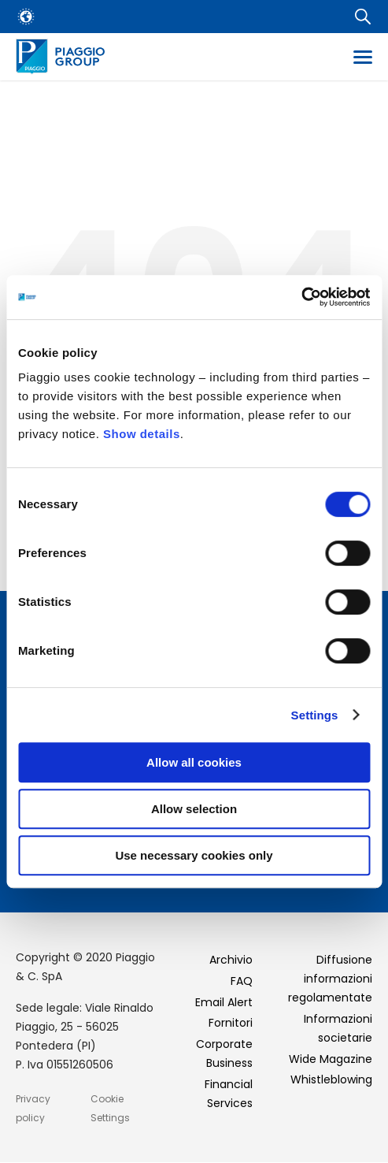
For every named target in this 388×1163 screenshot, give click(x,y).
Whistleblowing (331, 1079)
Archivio (231, 960)
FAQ (242, 981)
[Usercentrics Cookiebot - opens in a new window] (301, 297)
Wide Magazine (330, 1059)
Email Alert (224, 1002)
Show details (141, 433)
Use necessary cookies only (193, 855)
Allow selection (194, 809)
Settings (314, 715)
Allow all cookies (194, 762)
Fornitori (231, 1023)
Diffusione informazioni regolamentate (330, 978)
